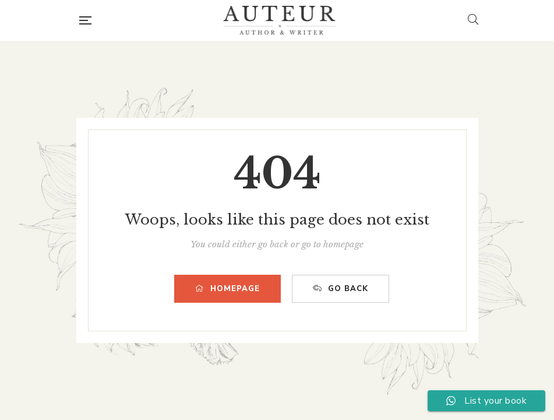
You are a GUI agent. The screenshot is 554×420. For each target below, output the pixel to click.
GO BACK (340, 289)
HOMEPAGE (227, 289)
